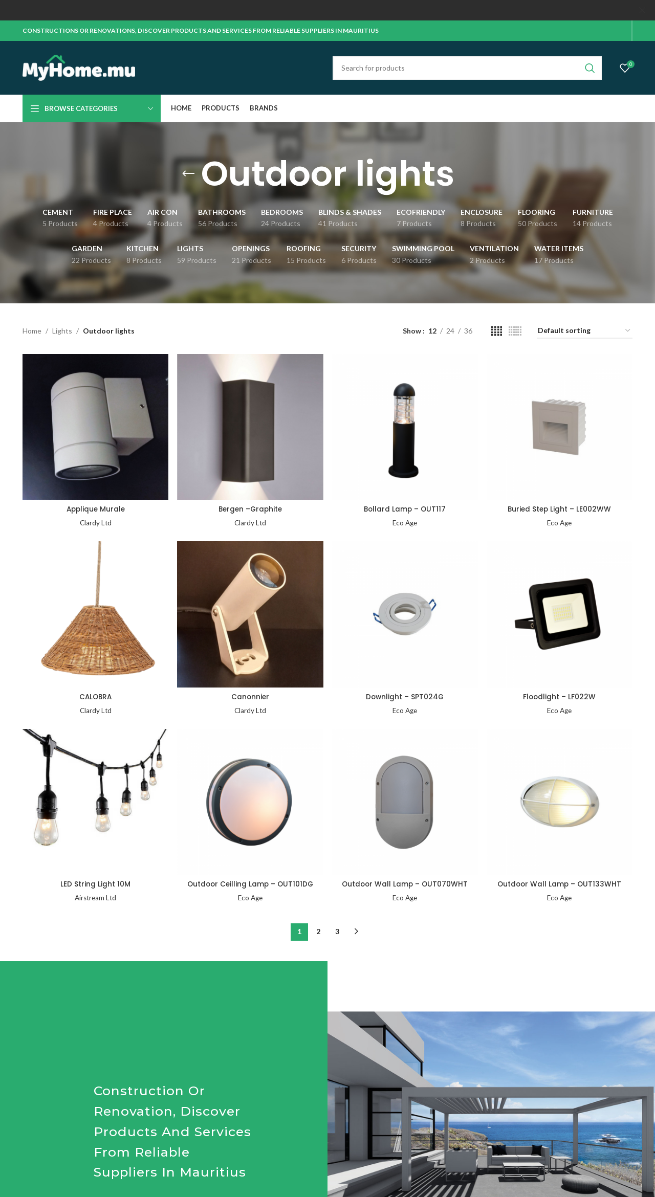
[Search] (467, 68)
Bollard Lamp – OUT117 (405, 508)
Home (32, 330)
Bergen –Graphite (250, 508)
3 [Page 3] (337, 930)
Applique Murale (94, 508)
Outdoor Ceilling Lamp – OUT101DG (250, 883)
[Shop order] (584, 331)
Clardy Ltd (95, 521)
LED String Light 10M (95, 883)
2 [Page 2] (318, 930)
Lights (62, 330)
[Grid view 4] (496, 331)
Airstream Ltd (95, 897)
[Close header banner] (642, 10)
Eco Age (405, 521)
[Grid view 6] (515, 331)
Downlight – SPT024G (405, 696)
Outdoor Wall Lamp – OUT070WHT (405, 883)
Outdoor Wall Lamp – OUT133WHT (560, 883)
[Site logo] (79, 66)
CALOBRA (95, 696)
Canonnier (250, 696)
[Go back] (188, 174)
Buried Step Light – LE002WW (560, 508)
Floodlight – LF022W (560, 696)
